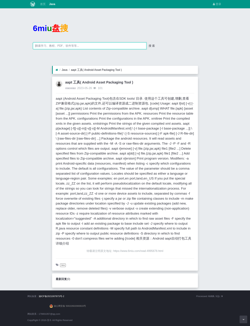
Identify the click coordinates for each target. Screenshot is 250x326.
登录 (217, 4)
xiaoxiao (70, 88)
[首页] (57, 70)
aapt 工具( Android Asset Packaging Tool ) (96, 69)
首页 (42, 4)
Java (51, 4)
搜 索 (152, 45)
